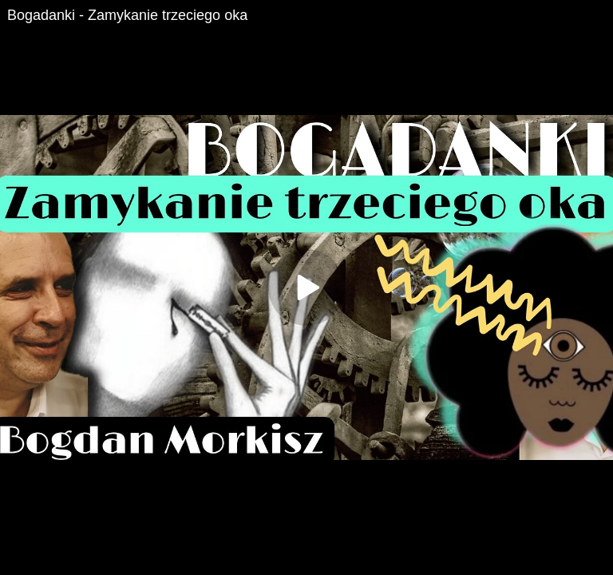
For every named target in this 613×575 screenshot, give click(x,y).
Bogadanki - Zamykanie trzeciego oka (127, 15)
